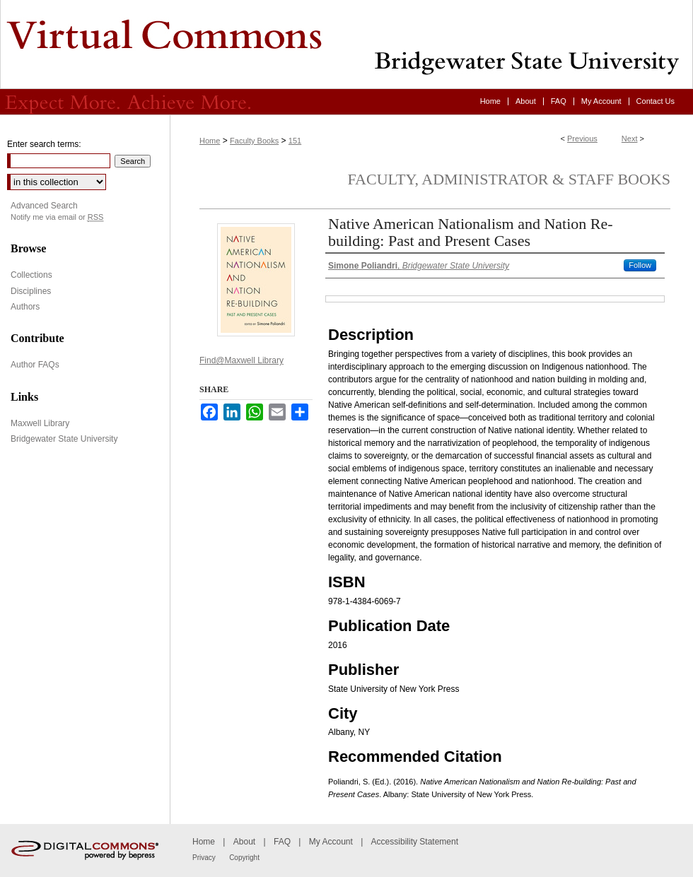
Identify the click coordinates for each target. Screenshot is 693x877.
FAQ (282, 842)
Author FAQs (35, 365)
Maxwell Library (40, 423)
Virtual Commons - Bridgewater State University (346, 44)
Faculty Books (254, 140)
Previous (582, 138)
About (244, 842)
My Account (331, 842)
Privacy (204, 857)
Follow (640, 265)
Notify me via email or (57, 217)
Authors (25, 307)
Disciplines (31, 291)
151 (295, 140)
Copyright (244, 857)
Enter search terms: (44, 144)
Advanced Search (44, 206)
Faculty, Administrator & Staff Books (509, 179)
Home (209, 140)
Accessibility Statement (414, 842)
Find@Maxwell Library (241, 360)
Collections (31, 275)
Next (630, 138)
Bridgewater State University (64, 439)
